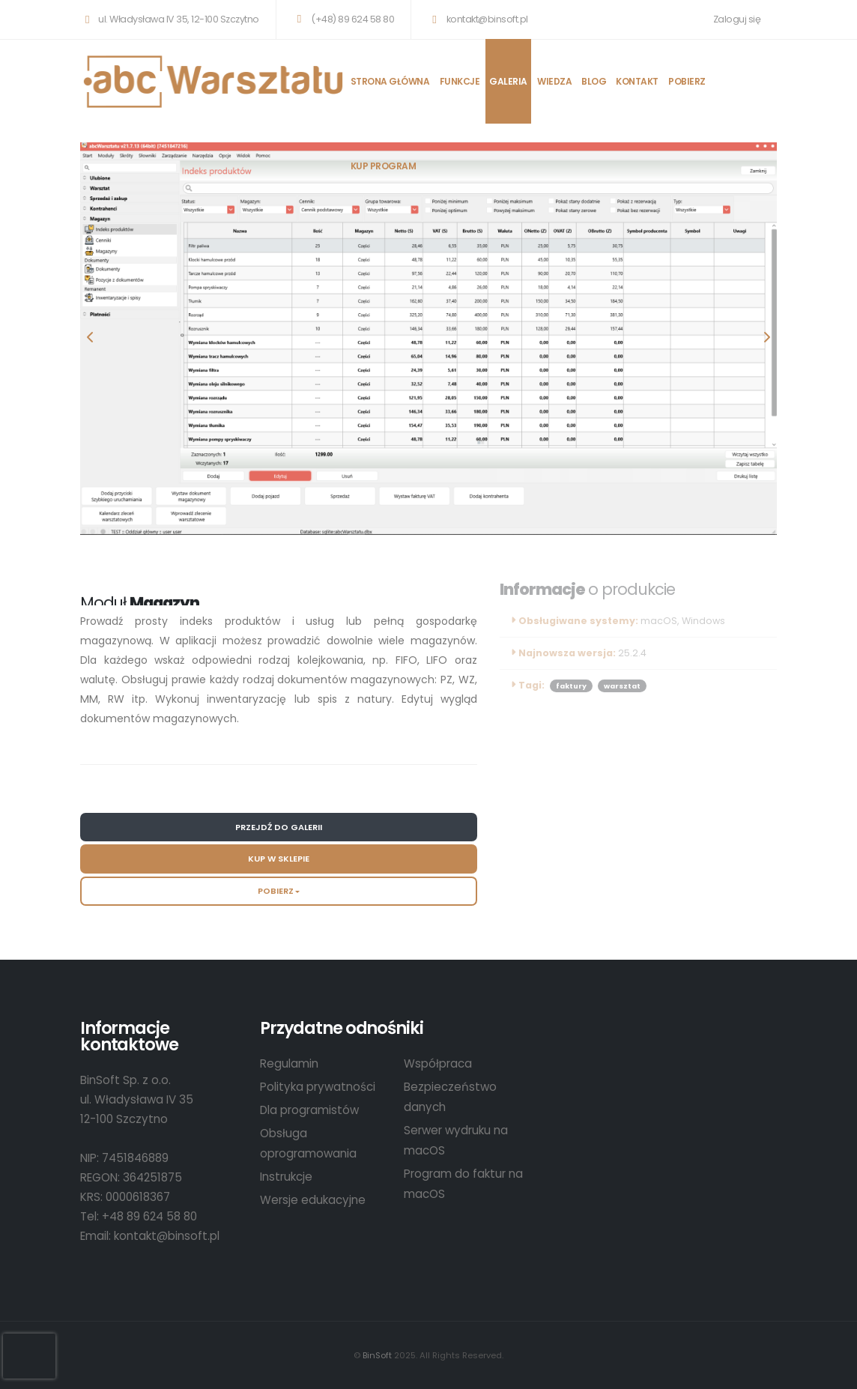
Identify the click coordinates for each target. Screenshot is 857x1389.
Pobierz (276, 891)
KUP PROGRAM (384, 166)
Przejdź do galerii (278, 827)
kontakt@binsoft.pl (477, 19)
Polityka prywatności (317, 1087)
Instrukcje (286, 1176)
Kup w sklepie (278, 859)
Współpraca (438, 1063)
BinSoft (377, 1355)
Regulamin (289, 1063)
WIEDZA (554, 81)
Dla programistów (309, 1110)
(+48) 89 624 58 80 (343, 19)
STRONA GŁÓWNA (390, 81)
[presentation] (91, 338)
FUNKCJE (460, 81)
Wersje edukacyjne (313, 1200)
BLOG (593, 81)
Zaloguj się (737, 19)
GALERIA (508, 81)
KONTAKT (637, 81)
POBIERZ (687, 81)
